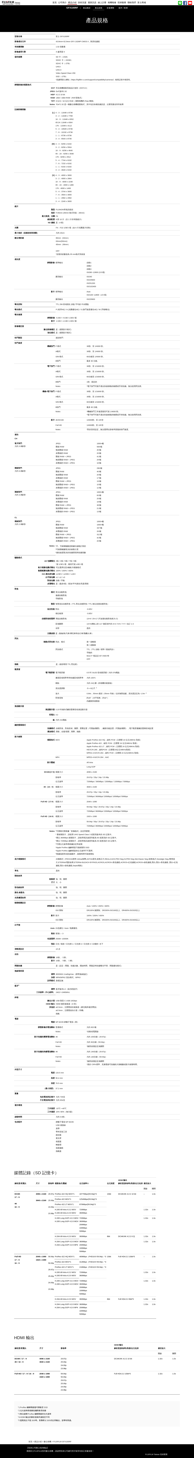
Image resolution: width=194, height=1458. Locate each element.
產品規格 (98, 8)
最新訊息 (92, 2)
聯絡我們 (132, 2)
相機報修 (112, 2)
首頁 (54, 2)
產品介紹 (72, 2)
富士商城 (141, 2)
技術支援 (82, 2)
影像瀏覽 (110, 8)
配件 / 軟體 (123, 8)
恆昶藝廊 (122, 2)
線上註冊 (102, 2)
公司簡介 (62, 2)
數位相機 (47, 1442)
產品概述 (86, 8)
